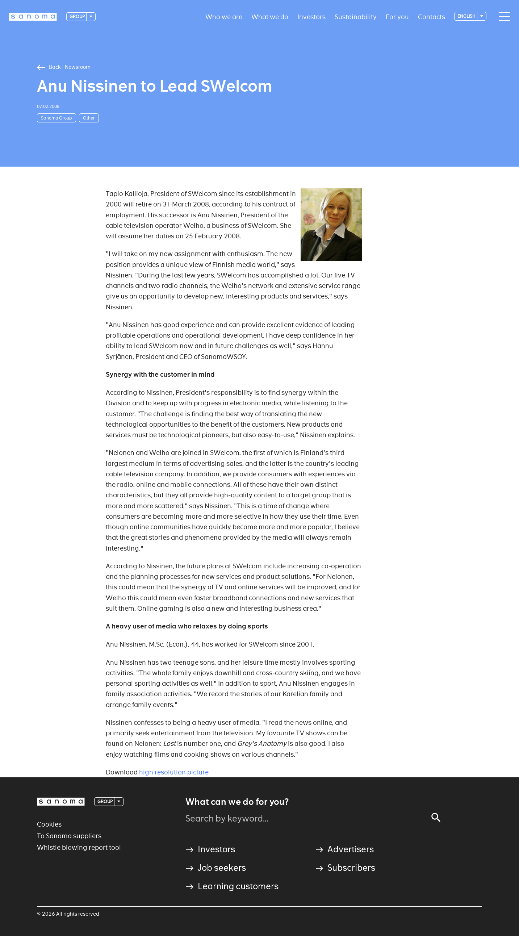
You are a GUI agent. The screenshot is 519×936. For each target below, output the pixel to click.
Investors (311, 16)
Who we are (223, 16)
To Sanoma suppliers (69, 836)
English (466, 16)
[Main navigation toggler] (502, 16)
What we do (269, 16)
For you (397, 16)
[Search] (436, 817)
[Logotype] (33, 17)
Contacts (431, 16)
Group (77, 16)
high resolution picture (174, 772)
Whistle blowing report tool (79, 847)
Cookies (49, 824)
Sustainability (356, 16)
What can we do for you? (237, 802)
